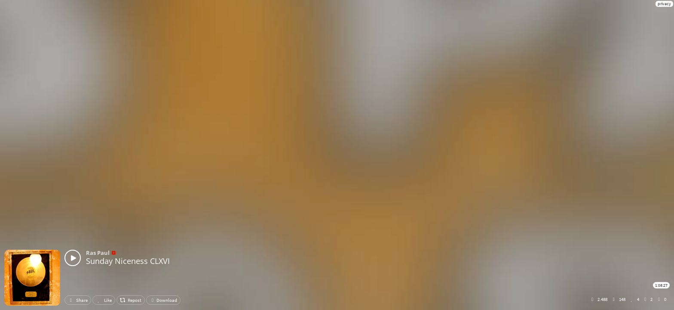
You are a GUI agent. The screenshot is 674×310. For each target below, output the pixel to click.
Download (163, 300)
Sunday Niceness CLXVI (128, 261)
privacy (664, 3)
